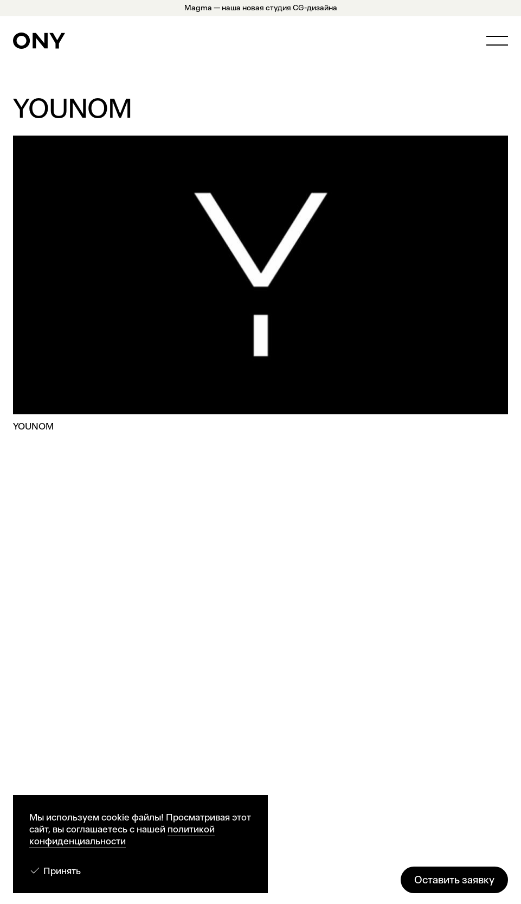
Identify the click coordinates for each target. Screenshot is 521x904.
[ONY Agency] (39, 41)
